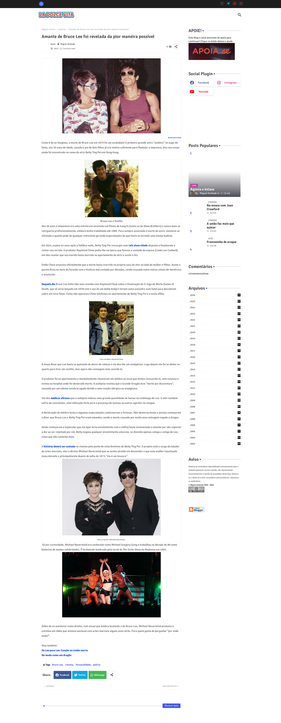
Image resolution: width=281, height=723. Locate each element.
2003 (215, 437)
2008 (215, 406)
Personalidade (83, 664)
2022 (215, 319)
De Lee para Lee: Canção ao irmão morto (65, 650)
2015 (215, 363)
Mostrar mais (171, 705)
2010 (215, 394)
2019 (215, 338)
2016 (215, 357)
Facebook (64, 675)
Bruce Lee (57, 664)
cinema (69, 664)
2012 (215, 381)
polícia (62, 29)
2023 (215, 313)
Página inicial (49, 29)
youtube (203, 91)
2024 (215, 307)
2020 (215, 332)
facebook (203, 82)
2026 (215, 295)
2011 (215, 388)
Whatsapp (99, 675)
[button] (239, 14)
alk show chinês (138, 245)
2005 (215, 425)
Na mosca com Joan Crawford (220, 207)
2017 (215, 350)
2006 (215, 418)
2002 (215, 443)
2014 (215, 369)
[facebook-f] (222, 3)
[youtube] (234, 3)
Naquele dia (48, 284)
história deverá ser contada (59, 446)
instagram (230, 82)
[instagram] (241, 3)
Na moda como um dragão (57, 655)
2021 (215, 326)
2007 (215, 412)
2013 (215, 375)
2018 (215, 344)
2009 (215, 400)
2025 (215, 301)
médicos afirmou (60, 398)
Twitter (82, 675)
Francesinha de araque (221, 242)
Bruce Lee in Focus (174, 138)
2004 (215, 431)
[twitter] (228, 3)
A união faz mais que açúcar (220, 225)
